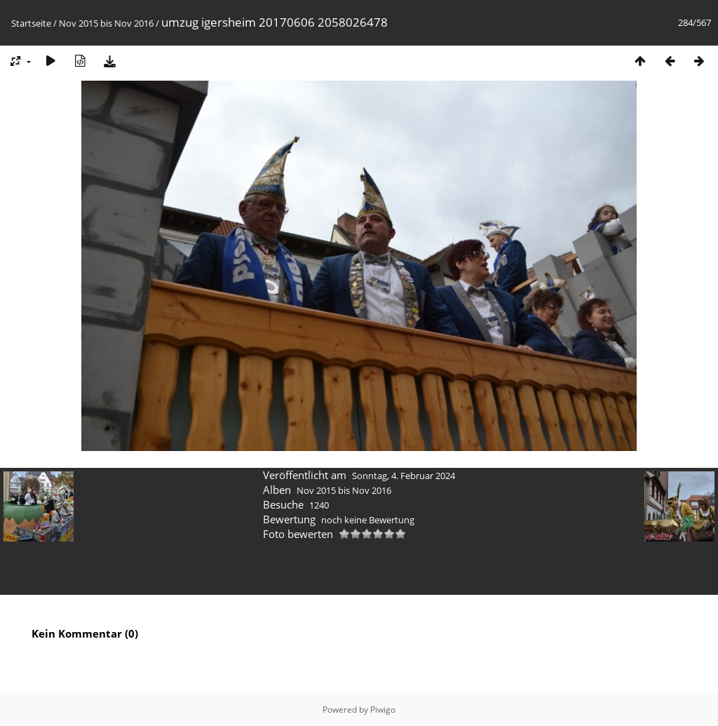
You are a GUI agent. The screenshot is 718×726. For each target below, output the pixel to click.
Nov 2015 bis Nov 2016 (106, 23)
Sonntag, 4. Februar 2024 (403, 475)
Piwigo (382, 709)
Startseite (31, 23)
